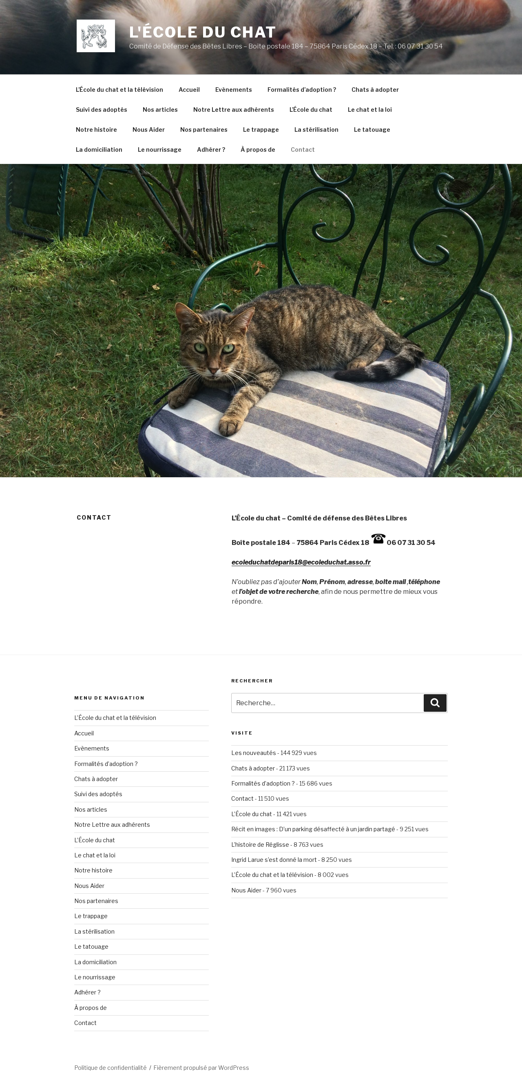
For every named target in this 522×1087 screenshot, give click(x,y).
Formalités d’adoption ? (302, 89)
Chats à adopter (375, 89)
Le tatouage (372, 129)
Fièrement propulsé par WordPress (201, 1067)
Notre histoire (96, 129)
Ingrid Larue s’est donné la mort (274, 859)
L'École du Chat (202, 32)
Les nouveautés (253, 752)
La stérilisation (316, 129)
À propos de (258, 149)
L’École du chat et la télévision (119, 89)
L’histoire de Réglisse (260, 844)
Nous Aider (149, 129)
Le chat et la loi (370, 109)
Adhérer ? (211, 149)
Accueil (189, 89)
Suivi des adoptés (101, 109)
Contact (303, 149)
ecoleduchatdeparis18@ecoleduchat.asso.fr (301, 562)
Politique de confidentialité (110, 1067)
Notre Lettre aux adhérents (233, 109)
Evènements (233, 89)
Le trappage (261, 129)
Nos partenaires (204, 129)
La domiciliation (99, 149)
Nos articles (160, 109)
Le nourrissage (159, 149)
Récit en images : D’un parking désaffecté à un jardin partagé (313, 829)
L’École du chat (311, 109)
